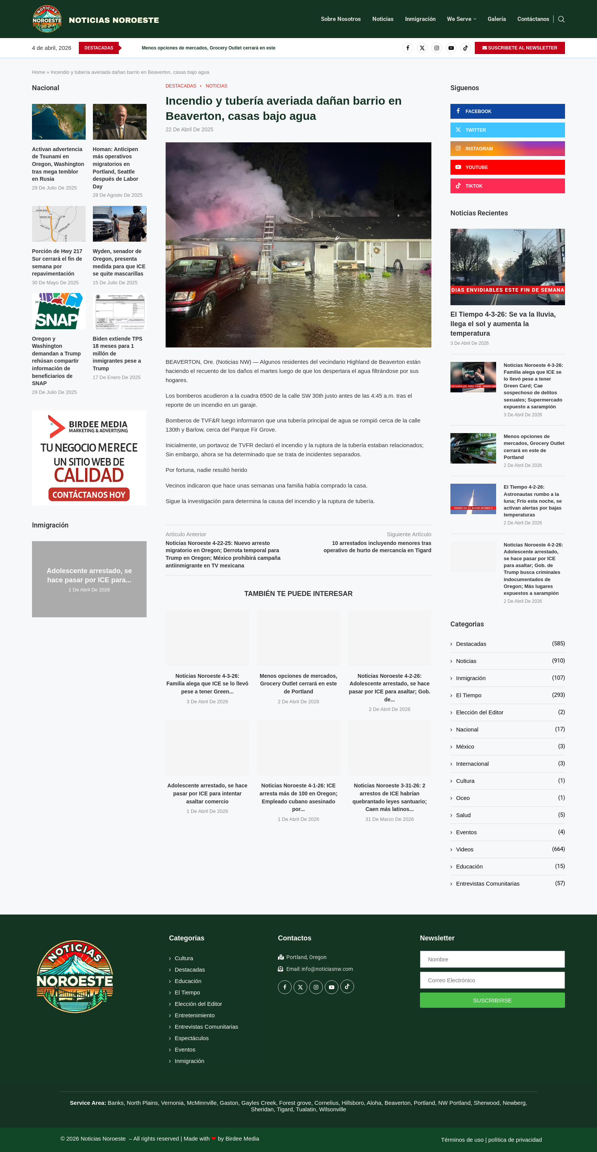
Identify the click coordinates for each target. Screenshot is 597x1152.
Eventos (510, 832)
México (510, 746)
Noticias (383, 19)
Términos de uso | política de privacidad (491, 1139)
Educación (510, 866)
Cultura (510, 781)
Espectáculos (192, 1038)
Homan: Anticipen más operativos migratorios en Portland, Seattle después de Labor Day (116, 168)
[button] (128, 48)
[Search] (561, 19)
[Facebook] (407, 48)
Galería (497, 19)
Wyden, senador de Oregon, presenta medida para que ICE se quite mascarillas (119, 262)
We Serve (459, 19)
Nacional (510, 729)
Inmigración (420, 19)
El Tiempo (510, 695)
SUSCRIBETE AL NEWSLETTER (519, 48)
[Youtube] (451, 48)
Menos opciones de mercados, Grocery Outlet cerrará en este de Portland (222, 48)
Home (38, 72)
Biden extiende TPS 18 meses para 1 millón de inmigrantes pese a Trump (118, 353)
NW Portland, (455, 1102)
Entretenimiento (195, 1015)
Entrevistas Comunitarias (510, 884)
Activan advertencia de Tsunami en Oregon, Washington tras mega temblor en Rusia (58, 164)
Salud (510, 815)
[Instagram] (436, 48)
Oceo (510, 798)
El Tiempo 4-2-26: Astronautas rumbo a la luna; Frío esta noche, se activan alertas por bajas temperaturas (533, 501)
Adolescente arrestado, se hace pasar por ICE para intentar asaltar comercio (207, 793)
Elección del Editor (510, 712)
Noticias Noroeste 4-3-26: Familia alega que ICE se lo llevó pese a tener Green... (207, 684)
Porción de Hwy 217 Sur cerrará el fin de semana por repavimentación (57, 262)
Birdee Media (242, 1138)
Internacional (510, 764)
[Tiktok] (465, 48)
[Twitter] (422, 48)
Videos (510, 849)
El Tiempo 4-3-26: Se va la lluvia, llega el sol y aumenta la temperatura (503, 324)
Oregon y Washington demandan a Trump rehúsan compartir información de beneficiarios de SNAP (56, 361)
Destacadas (510, 644)
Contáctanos (533, 19)
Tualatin (306, 1109)
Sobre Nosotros (341, 19)
